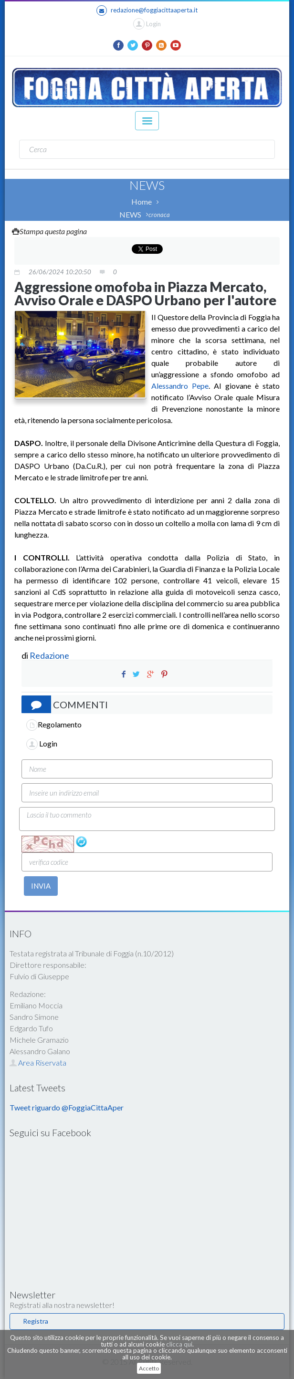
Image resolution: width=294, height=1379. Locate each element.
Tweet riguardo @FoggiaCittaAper (67, 1107)
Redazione (50, 655)
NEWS (130, 214)
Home (141, 201)
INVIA (41, 885)
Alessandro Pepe (180, 385)
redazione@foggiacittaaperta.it (147, 10)
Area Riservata (38, 1062)
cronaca (159, 214)
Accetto (149, 1368)
